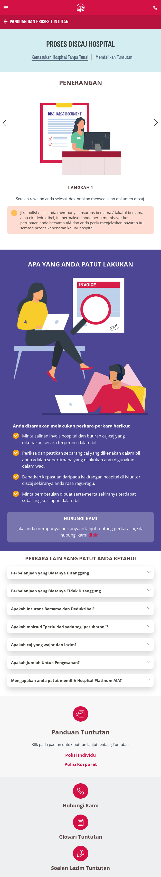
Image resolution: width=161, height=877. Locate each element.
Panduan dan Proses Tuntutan (36, 21)
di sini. (94, 535)
